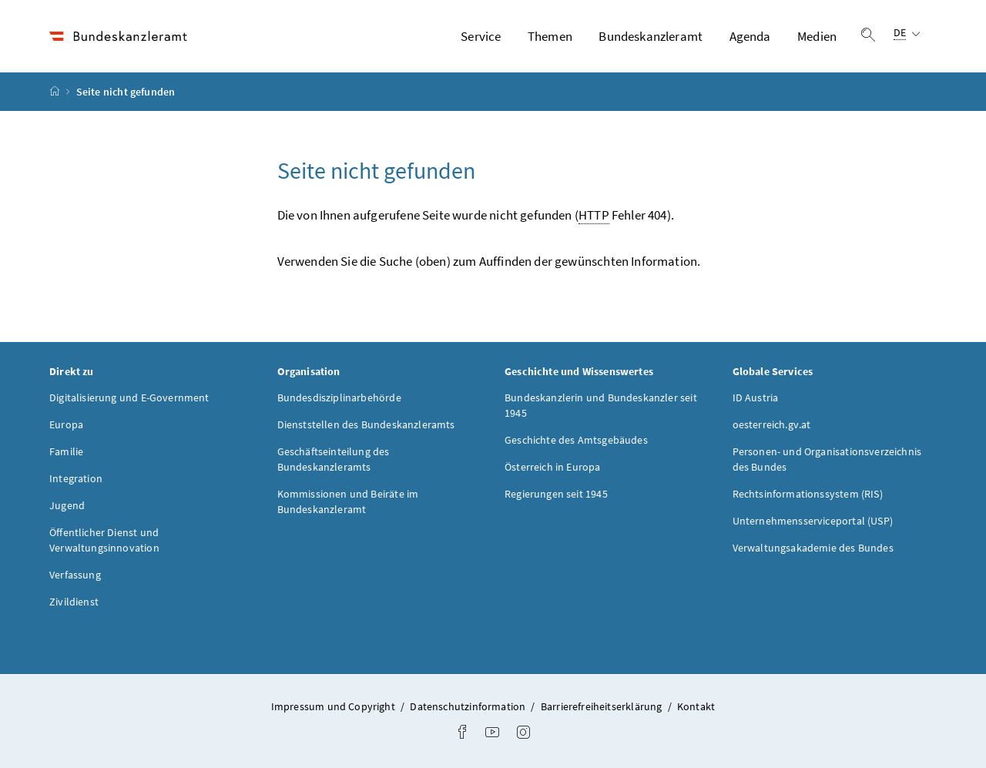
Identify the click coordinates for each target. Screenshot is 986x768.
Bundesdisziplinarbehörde (339, 397)
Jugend (67, 505)
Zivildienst (74, 602)
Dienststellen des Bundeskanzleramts (366, 424)
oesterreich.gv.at (772, 424)
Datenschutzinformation (469, 706)
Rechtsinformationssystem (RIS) (808, 494)
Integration (75, 478)
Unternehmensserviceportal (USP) (813, 521)
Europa (66, 424)
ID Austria (756, 397)
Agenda (750, 36)
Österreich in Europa (553, 467)
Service (481, 36)
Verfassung (75, 575)
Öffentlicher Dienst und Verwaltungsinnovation (104, 540)
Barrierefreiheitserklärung (603, 706)
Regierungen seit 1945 (556, 494)
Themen (550, 36)
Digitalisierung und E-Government (129, 397)
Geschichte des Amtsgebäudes (576, 440)
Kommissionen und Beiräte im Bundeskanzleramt (348, 501)
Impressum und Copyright (334, 706)
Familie (66, 451)
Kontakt (696, 706)
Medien (817, 36)
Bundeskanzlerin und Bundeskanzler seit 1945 (601, 405)
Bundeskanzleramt (651, 36)
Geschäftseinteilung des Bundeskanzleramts (333, 459)
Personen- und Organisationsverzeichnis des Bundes (827, 459)
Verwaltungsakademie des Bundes (813, 548)
